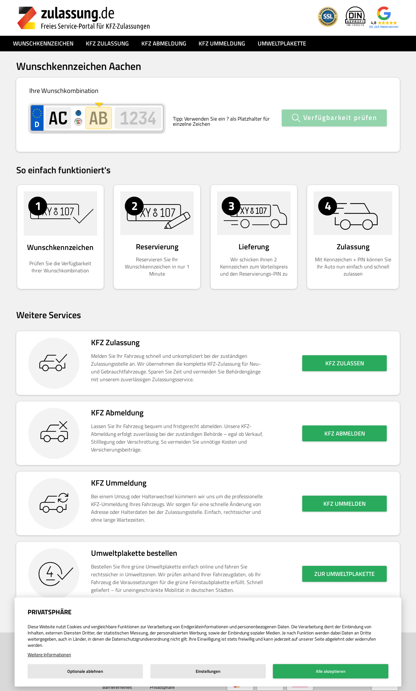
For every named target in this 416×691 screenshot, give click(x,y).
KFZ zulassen (344, 356)
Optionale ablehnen (85, 671)
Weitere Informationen (49, 654)
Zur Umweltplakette (344, 567)
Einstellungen (208, 671)
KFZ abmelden (344, 427)
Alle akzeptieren (330, 671)
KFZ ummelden (344, 497)
